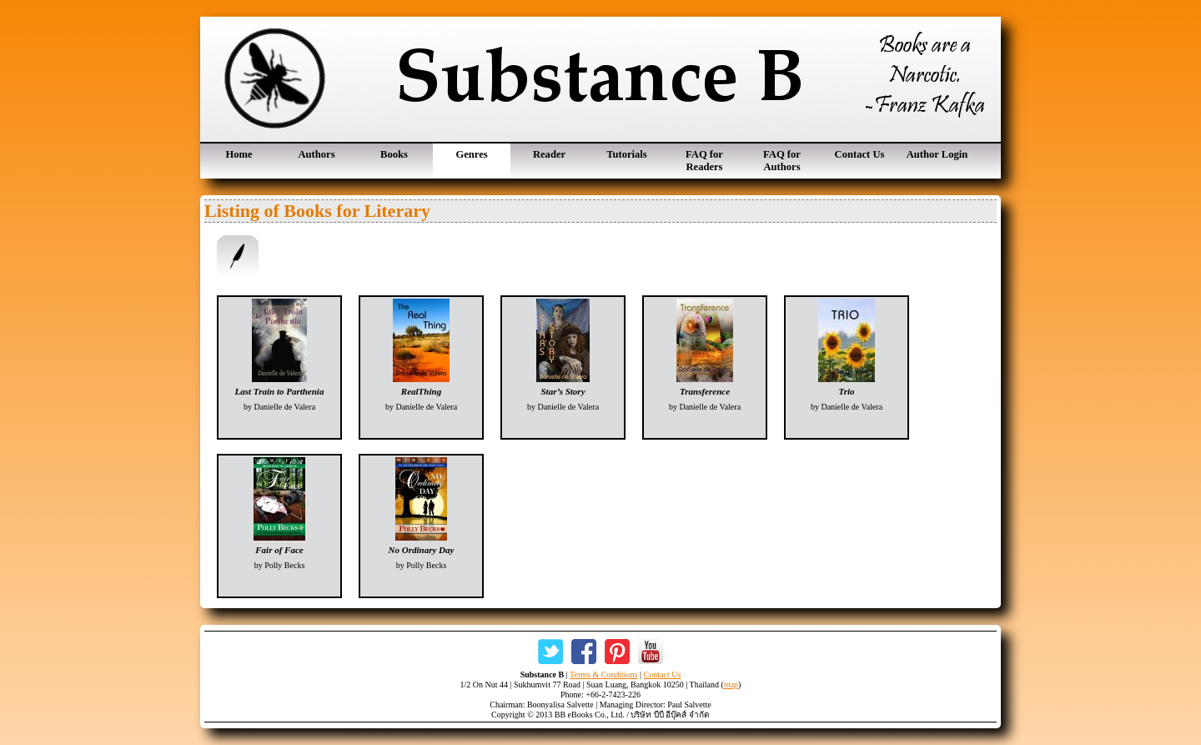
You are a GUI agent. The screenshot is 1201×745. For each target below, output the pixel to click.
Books (394, 154)
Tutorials (626, 154)
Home (238, 154)
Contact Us (860, 154)
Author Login (937, 154)
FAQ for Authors (782, 160)
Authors (316, 154)
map (731, 684)
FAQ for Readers (704, 160)
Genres (471, 154)
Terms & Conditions (604, 674)
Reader (549, 154)
